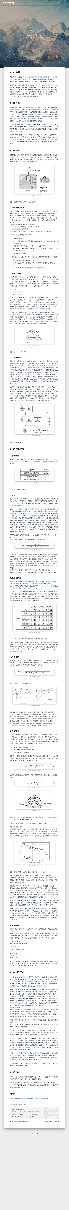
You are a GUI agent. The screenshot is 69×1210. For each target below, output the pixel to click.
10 (48, 979)
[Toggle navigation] (63, 3)
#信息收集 (23, 1104)
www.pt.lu (13, 953)
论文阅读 (14, 1104)
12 (19, 986)
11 (51, 979)
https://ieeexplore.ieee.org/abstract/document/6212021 (33, 1098)
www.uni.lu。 (48, 584)
